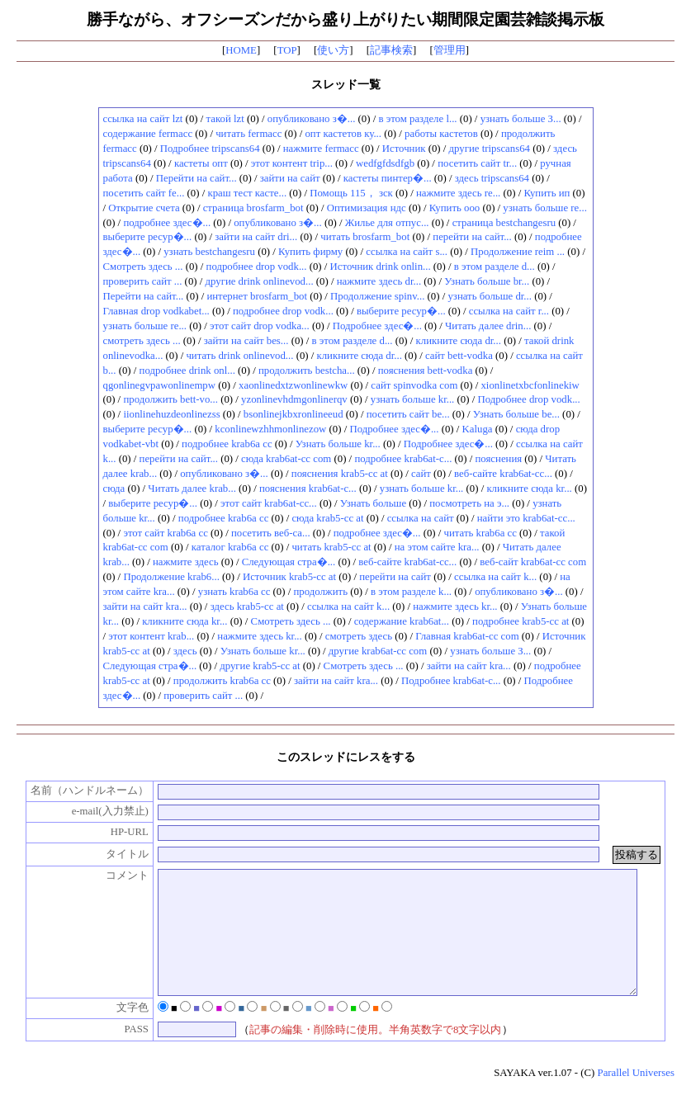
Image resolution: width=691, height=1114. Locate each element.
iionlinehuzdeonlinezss (171, 414)
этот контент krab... (151, 636)
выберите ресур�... (147, 237)
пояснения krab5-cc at (339, 473)
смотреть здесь (358, 636)
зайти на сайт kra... (145, 606)
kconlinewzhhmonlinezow (270, 429)
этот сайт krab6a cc (165, 533)
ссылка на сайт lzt (143, 119)
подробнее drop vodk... (256, 266)
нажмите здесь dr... (379, 281)
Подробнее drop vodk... (528, 399)
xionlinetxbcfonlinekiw (529, 385)
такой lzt (225, 119)
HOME (241, 50)
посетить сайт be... (408, 414)
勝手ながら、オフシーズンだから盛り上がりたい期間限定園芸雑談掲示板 (345, 19)
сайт (421, 473)
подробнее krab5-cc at (520, 621)
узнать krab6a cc (234, 591)
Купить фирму (310, 251)
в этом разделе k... (411, 591)
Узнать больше (373, 503)
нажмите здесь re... (458, 193)
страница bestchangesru (504, 223)
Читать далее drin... (488, 326)
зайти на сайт (290, 178)
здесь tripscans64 (492, 178)
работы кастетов (441, 133)
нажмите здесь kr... (455, 606)
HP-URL (121, 832)
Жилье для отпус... (387, 223)
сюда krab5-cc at (327, 518)
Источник (404, 148)
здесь (185, 651)
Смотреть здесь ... (143, 266)
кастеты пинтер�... (387, 178)
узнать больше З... (520, 119)
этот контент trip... (292, 163)
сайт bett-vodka (459, 355)
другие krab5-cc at (260, 666)
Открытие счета (143, 208)
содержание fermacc (148, 133)
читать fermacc (248, 133)
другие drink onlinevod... (260, 281)
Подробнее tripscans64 (210, 148)
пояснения (498, 459)
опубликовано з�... (311, 119)
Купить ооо (454, 208)
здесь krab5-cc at (247, 606)
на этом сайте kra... (437, 547)
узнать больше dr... (489, 296)
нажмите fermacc (321, 148)
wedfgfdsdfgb (385, 163)
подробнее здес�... (167, 223)
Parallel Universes (636, 1097)
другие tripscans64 (489, 148)
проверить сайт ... (142, 281)
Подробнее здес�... (377, 326)
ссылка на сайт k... (495, 577)
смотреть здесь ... (142, 341)
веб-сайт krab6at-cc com (533, 562)
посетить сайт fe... (144, 193)
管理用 (449, 50)
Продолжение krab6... (171, 577)
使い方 (333, 50)
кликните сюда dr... (458, 341)
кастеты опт (201, 163)
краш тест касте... (246, 193)
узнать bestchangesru (209, 251)
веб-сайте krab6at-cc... (503, 473)
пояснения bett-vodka (425, 370)
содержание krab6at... (401, 621)
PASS (128, 1054)
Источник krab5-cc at (289, 577)
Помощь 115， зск (351, 193)
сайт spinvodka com (414, 385)
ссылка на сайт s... (406, 251)
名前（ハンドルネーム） (80, 790)
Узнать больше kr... (338, 444)
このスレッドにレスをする (346, 756)
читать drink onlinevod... (239, 355)
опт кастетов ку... (343, 133)
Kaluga (477, 429)
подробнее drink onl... (187, 370)
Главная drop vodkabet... (156, 311)
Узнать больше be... (516, 414)
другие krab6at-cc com (378, 651)
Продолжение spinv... (377, 296)
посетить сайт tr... (477, 163)
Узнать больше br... (486, 281)
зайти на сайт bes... (246, 341)
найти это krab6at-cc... (526, 518)
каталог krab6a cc (230, 547)
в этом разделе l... (417, 119)
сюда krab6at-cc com (286, 459)
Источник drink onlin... (380, 266)
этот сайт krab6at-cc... (268, 503)
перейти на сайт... (472, 237)
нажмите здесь (186, 562)
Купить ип (546, 193)
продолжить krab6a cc (222, 681)
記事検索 (391, 50)
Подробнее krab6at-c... (450, 681)
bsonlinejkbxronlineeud (293, 414)
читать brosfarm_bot (364, 237)
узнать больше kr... (413, 399)
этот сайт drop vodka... (260, 326)
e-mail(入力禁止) (101, 811)
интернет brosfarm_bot (256, 296)
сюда (114, 488)
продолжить (320, 591)
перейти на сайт (395, 577)
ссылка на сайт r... (509, 311)
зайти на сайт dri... (256, 237)
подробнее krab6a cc (227, 444)
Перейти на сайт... (196, 178)
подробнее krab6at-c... (403, 459)
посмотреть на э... (469, 503)
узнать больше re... (545, 208)
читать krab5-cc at (331, 547)
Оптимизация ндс (366, 208)
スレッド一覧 (346, 84)
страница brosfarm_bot (253, 208)
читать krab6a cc (480, 533)
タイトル (118, 854)
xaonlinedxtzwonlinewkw (293, 385)
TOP (287, 50)
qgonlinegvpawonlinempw (159, 385)
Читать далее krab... (191, 488)
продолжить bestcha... (306, 370)
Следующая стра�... (289, 562)
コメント (118, 875)
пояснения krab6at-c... (308, 488)
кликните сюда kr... (528, 488)
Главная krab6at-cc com (466, 636)
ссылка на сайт (420, 518)
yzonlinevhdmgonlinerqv (294, 399)
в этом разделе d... (494, 266)
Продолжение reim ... (518, 251)
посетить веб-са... (270, 533)
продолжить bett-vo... (170, 399)
